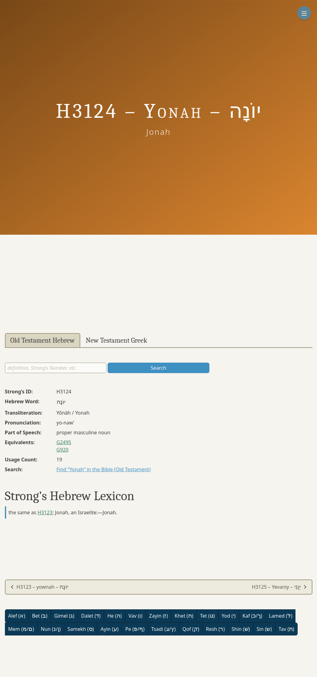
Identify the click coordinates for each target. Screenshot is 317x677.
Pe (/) (135, 629)
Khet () (184, 615)
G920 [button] (63, 449)
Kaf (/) (252, 615)
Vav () (135, 615)
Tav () (286, 629)
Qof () (190, 629)
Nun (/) (51, 629)
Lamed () (280, 615)
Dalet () (91, 615)
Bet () (39, 615)
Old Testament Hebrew (42, 340)
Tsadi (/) (163, 629)
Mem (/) (21, 629)
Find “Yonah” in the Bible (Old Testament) (104, 469)
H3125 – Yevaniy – (279, 586)
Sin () (264, 629)
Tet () (207, 615)
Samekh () (80, 629)
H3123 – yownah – (39, 586)
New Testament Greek (116, 340)
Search (158, 367)
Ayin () (109, 629)
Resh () (215, 629)
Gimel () (64, 615)
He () (114, 615)
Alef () (17, 615)
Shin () (241, 629)
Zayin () (158, 615)
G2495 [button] (64, 442)
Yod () (229, 615)
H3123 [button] (45, 512)
